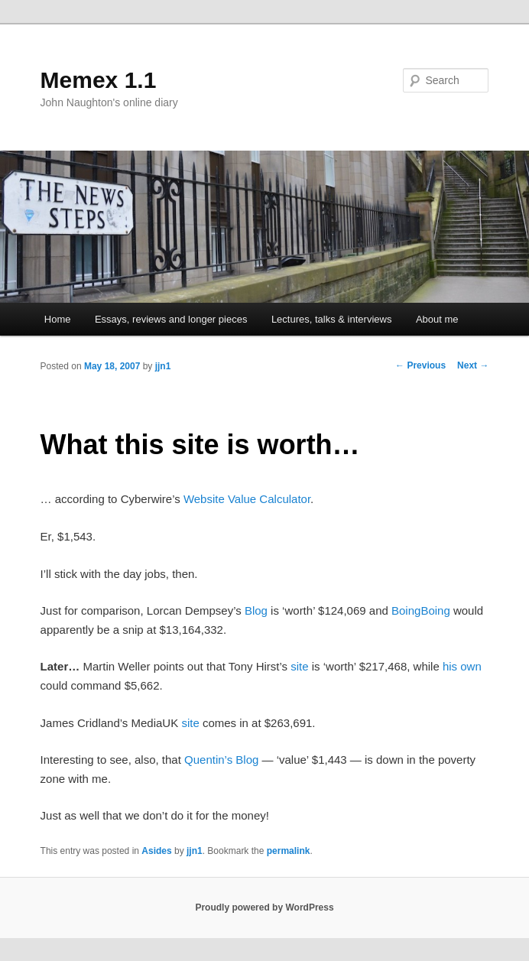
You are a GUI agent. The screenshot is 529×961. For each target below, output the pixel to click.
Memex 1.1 (99, 80)
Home (57, 319)
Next (472, 365)
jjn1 (163, 366)
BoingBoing (420, 610)
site (299, 666)
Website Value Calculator (246, 498)
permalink (288, 851)
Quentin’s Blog (221, 759)
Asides (156, 851)
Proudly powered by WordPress (264, 907)
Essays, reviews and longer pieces (171, 319)
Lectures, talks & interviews (331, 319)
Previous (420, 365)
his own (462, 666)
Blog (256, 610)
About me (437, 319)
